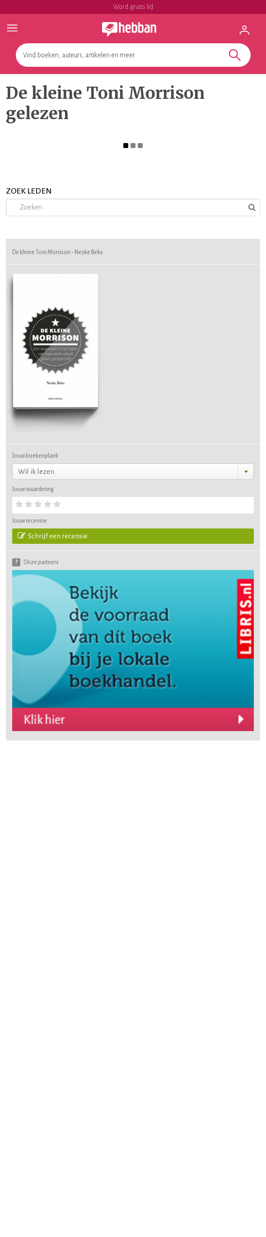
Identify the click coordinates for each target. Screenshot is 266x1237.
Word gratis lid (133, 6)
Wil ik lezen (36, 471)
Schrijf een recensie (53, 536)
